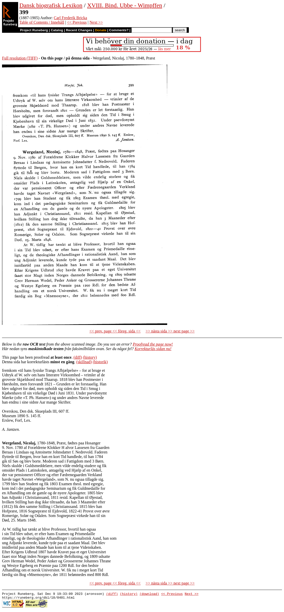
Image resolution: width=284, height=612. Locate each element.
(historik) (100, 362)
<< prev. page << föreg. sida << (114, 331)
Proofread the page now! (153, 344)
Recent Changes (79, 30)
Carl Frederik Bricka (70, 18)
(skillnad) (84, 362)
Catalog (57, 30)
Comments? (119, 30)
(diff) (78, 357)
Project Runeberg (34, 30)
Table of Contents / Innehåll (41, 22)
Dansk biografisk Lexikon (51, 5)
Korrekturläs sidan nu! (153, 349)
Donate (100, 30)
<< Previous (77, 22)
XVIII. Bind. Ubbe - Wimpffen (124, 5)
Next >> (96, 22)
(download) (149, 594)
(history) (90, 357)
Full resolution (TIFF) (20, 58)
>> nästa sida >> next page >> (170, 331)
